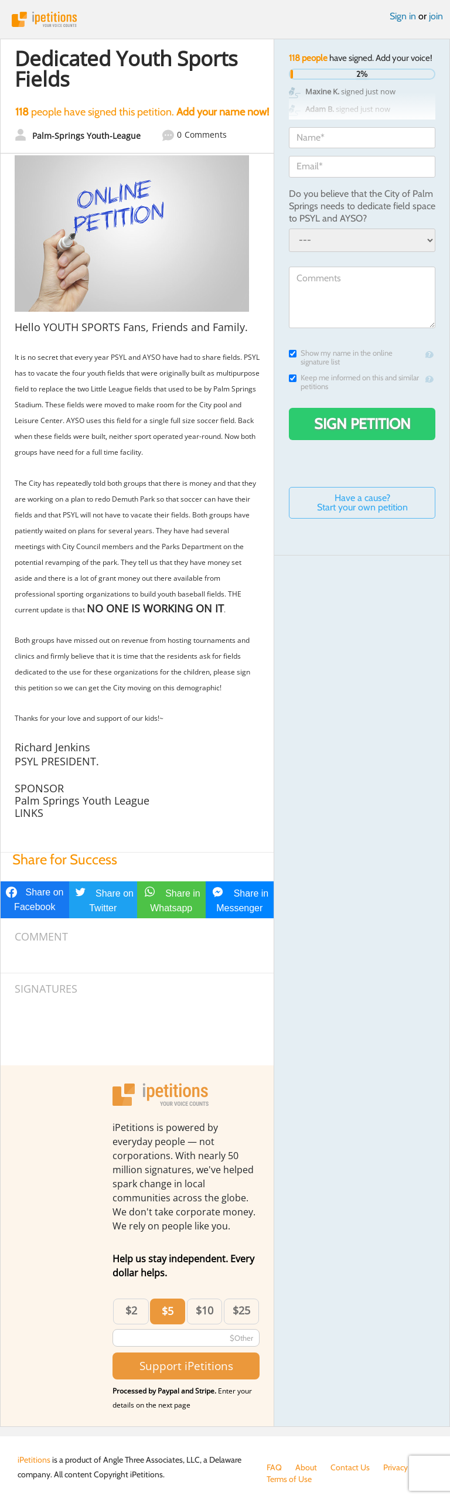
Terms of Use (289, 1479)
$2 (131, 1310)
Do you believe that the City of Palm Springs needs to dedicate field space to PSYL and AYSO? (362, 206)
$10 (204, 1310)
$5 (167, 1311)
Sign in (403, 16)
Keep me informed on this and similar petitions (354, 382)
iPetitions (225, 19)
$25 (241, 1310)
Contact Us (350, 1467)
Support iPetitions (186, 1366)
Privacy (395, 1467)
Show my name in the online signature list (341, 357)
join (436, 16)
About (306, 1467)
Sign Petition (362, 423)
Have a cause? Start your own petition (362, 502)
